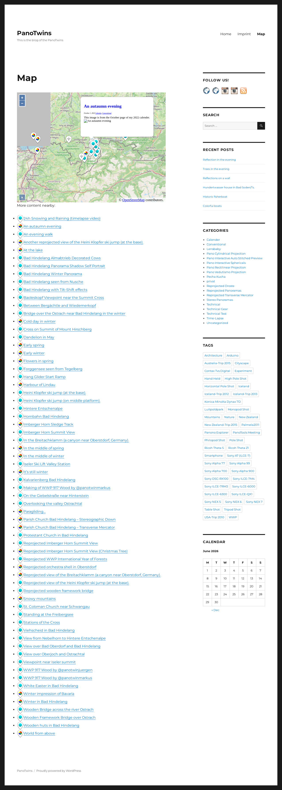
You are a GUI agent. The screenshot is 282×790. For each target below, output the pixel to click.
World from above (39, 733)
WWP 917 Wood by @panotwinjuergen (58, 670)
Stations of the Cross (42, 622)
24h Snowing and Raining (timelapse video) (62, 218)
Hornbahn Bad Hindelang (46, 416)
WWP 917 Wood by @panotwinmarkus (58, 678)
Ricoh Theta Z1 (238, 448)
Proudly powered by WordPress (58, 770)
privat (211, 281)
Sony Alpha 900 (243, 471)
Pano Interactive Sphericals (226, 263)
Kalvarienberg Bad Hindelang (49, 480)
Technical (213, 304)
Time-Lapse (215, 318)
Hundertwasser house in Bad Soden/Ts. (229, 187)
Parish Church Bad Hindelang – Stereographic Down (70, 519)
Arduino (232, 355)
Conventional (216, 244)
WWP (233, 517)
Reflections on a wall (216, 178)
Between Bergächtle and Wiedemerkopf (60, 305)
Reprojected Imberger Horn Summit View (61, 543)
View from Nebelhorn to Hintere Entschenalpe (65, 638)
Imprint (244, 34)
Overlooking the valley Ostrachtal (53, 504)
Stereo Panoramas (220, 299)
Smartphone (213, 455)
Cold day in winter (40, 321)
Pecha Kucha (216, 276)
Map (261, 34)
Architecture (213, 355)
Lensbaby (214, 249)
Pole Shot (236, 440)
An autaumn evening (42, 226)
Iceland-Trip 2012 (216, 394)
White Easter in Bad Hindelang (51, 686)
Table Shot (212, 509)
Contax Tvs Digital (217, 371)
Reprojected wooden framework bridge (58, 591)
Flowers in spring (39, 361)
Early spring (34, 345)
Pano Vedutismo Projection (226, 272)
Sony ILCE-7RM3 (216, 486)
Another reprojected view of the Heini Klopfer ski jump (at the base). (83, 242)
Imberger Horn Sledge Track (48, 424)
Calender (213, 239)
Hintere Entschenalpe (43, 408)
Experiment (243, 371)
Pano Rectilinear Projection (226, 267)
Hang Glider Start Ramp (45, 377)
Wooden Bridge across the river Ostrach (59, 709)
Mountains (212, 417)
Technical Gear (217, 309)
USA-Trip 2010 (214, 517)
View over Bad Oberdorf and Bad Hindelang (62, 646)
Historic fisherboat (215, 196)
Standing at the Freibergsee (48, 614)
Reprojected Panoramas (224, 290)
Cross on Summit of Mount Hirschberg (58, 329)
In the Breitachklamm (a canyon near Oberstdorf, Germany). (76, 440)
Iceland (243, 386)
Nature (229, 417)
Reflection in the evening (219, 159)
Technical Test (216, 313)
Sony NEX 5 (212, 501)
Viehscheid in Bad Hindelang (49, 630)
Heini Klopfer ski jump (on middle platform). (62, 401)
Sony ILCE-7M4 (244, 478)
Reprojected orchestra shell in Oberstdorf (60, 567)
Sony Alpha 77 (214, 463)
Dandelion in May (39, 337)
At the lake (33, 250)
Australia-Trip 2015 (217, 363)
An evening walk (38, 234)
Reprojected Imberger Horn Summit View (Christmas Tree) (76, 551)
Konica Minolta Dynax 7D (222, 401)
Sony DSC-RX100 (216, 478)
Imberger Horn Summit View (49, 432)
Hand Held (212, 378)
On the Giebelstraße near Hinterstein (56, 496)
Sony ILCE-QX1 (242, 494)
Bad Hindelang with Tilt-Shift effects (55, 290)
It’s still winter (36, 472)
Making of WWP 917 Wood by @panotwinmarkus (67, 488)
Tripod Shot (232, 509)
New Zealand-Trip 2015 (220, 424)
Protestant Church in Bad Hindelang (56, 535)
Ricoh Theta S (214, 448)
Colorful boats (212, 206)
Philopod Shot (214, 440)
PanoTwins (34, 33)
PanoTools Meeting (246, 432)
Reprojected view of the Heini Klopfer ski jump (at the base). (76, 583)
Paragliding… (35, 511)
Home (225, 34)
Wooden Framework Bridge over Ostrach (60, 717)
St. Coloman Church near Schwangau (57, 606)
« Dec (215, 610)
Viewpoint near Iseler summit (50, 662)
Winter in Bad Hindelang (45, 702)
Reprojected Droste (220, 286)
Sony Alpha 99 (239, 463)
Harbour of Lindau (39, 385)
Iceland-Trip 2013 (245, 394)
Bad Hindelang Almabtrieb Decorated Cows (62, 258)
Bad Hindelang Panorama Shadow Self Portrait (64, 266)
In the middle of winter (44, 456)
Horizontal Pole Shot (219, 386)
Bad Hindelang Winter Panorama (53, 274)
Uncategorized (217, 323)
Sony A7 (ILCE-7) (238, 455)
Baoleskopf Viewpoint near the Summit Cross (64, 298)
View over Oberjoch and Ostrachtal (54, 654)
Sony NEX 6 (233, 501)
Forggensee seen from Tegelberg (53, 369)
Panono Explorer (216, 432)
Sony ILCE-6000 (243, 486)
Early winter (34, 353)
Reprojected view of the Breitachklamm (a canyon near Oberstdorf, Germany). (92, 575)
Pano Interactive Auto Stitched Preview (234, 258)
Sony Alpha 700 (215, 471)
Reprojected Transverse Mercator (230, 295)
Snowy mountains (40, 599)
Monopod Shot (238, 409)
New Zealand (248, 417)
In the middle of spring (44, 448)
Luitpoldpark (213, 409)
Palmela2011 (250, 424)
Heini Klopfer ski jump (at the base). (55, 393)
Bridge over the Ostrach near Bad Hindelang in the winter (74, 313)
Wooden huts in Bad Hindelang (51, 725)
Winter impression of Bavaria (49, 694)
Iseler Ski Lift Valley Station (47, 464)
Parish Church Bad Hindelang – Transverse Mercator (69, 527)
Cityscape (242, 363)
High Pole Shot (235, 378)
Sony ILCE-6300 (215, 494)
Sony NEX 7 (254, 501)
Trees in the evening (216, 169)
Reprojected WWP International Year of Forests (65, 559)
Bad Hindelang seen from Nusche (53, 282)
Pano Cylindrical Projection (226, 253)
